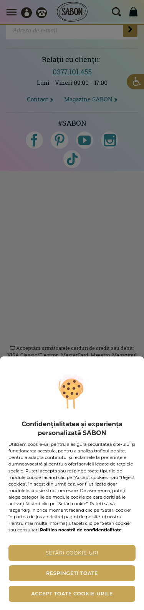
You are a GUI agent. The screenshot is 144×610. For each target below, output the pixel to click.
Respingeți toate (72, 573)
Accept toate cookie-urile (72, 594)
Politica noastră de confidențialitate (81, 530)
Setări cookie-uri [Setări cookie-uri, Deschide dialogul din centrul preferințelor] (72, 553)
